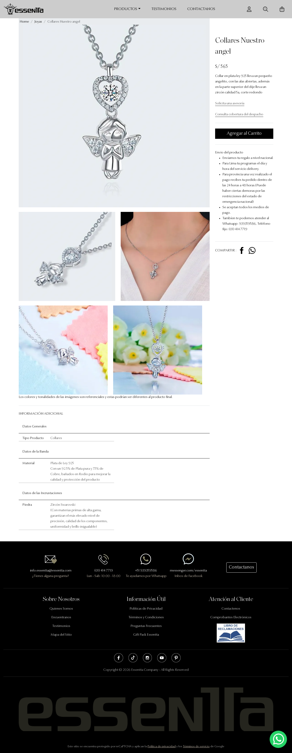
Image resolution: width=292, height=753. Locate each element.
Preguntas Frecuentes (146, 626)
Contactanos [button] (241, 567)
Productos (125, 9)
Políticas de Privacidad (146, 609)
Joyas (38, 22)
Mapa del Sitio (61, 635)
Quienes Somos (61, 609)
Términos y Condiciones (146, 617)
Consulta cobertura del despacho (239, 114)
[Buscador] (265, 9)
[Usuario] (249, 9)
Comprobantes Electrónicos (230, 617)
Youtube (161, 657)
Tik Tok (133, 657)
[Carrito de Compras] (282, 9)
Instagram (147, 657)
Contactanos (201, 9)
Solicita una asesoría (229, 103)
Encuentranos (61, 617)
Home (24, 22)
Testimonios (163, 9)
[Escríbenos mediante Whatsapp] (278, 739)
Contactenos (231, 609)
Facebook (118, 657)
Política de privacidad (162, 746)
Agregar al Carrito (244, 133)
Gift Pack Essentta (146, 635)
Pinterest (176, 657)
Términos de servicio (196, 746)
